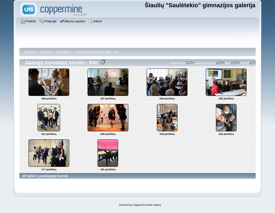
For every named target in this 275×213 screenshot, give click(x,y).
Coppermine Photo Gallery (147, 205)
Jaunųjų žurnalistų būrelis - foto (97, 52)
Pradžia (30, 52)
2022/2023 (63, 52)
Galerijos (45, 52)
